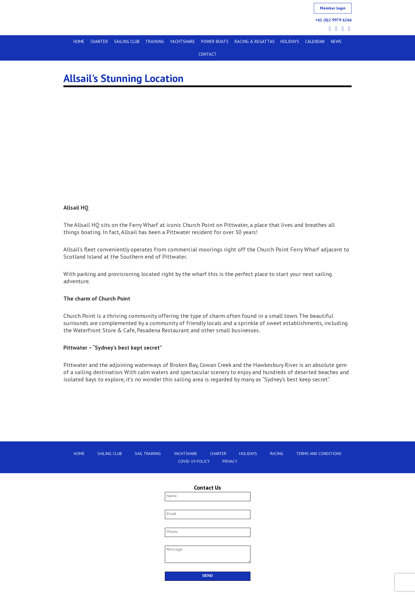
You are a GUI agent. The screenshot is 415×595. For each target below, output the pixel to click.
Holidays (275, 41)
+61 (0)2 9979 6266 (333, 20)
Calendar (299, 41)
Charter (92, 41)
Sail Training (148, 441)
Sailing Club (118, 41)
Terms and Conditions (319, 441)
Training (145, 41)
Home (73, 41)
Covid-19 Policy (194, 449)
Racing (276, 441)
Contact (338, 41)
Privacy (229, 449)
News (318, 41)
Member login (333, 8)
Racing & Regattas (241, 41)
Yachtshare (171, 41)
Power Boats (202, 41)
